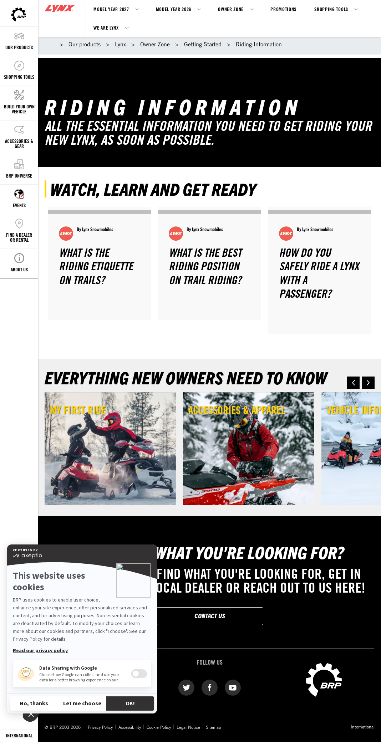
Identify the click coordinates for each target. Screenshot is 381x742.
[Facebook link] (210, 687)
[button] (353, 383)
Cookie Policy (159, 727)
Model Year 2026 (174, 9)
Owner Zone (231, 9)
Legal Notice (188, 727)
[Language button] (19, 736)
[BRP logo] (324, 679)
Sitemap (213, 727)
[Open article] (99, 263)
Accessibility (129, 727)
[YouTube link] (233, 687)
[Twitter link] (186, 687)
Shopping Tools (331, 9)
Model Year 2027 (111, 9)
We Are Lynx (106, 28)
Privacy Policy (100, 727)
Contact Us (209, 615)
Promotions (283, 9)
